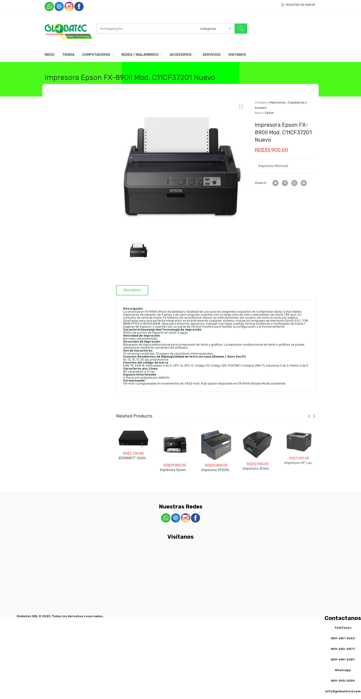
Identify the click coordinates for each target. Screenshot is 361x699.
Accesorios (181, 55)
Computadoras (96, 55)
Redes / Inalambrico (140, 55)
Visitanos (237, 55)
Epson (269, 113)
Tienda (68, 55)
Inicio (50, 55)
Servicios (212, 55)
